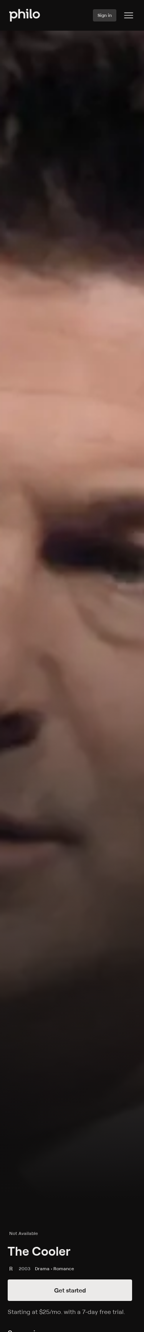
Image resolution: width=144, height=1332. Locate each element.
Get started (70, 1290)
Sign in (105, 15)
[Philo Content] (128, 15)
